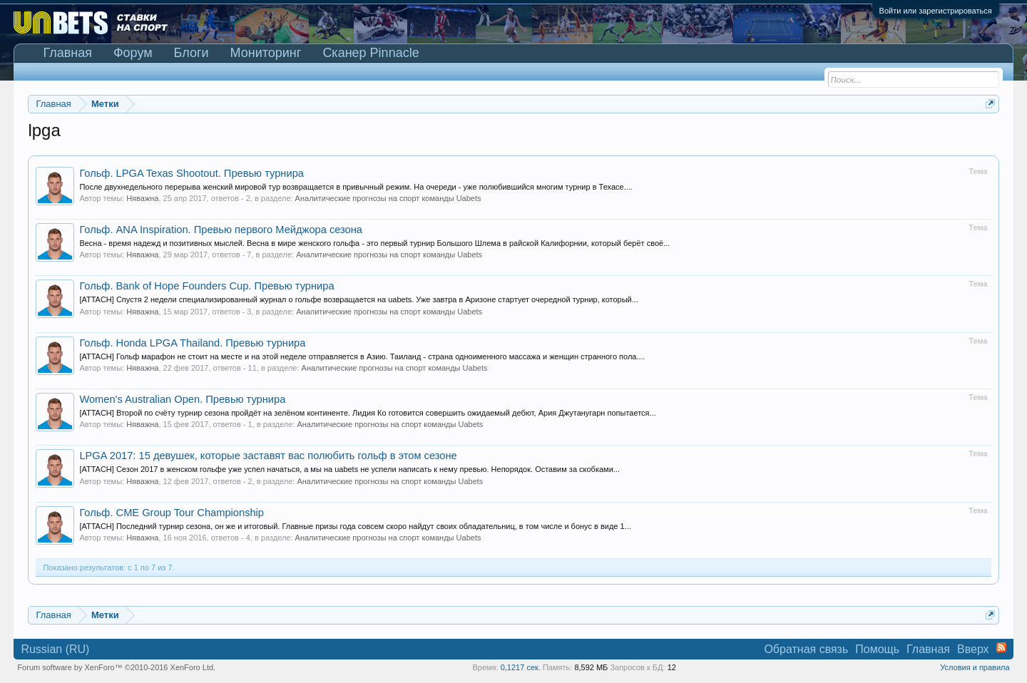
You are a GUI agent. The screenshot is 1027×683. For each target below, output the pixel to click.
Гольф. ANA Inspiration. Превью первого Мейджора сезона (220, 229)
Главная (67, 53)
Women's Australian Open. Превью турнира (182, 399)
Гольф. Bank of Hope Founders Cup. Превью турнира (206, 286)
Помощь (877, 649)
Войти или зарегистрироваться (935, 10)
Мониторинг (266, 53)
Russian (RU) (55, 649)
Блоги (191, 53)
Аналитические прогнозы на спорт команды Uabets (388, 198)
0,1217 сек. (521, 667)
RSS (1001, 647)
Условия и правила (974, 667)
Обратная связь (806, 649)
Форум (133, 53)
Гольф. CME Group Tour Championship (171, 512)
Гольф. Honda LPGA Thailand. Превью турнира (192, 343)
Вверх (973, 649)
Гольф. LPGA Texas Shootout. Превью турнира (191, 173)
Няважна (142, 198)
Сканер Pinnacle (370, 53)
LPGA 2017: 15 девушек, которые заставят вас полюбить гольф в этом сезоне (267, 455)
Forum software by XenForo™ (116, 667)
